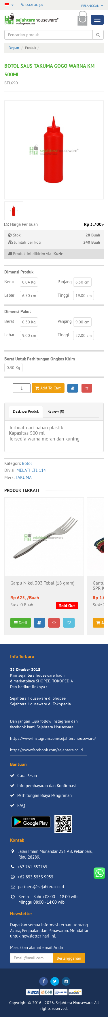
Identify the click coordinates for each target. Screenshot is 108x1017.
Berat (9, 281)
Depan (14, 47)
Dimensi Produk (18, 272)
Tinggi (63, 295)
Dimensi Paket (17, 311)
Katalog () (32, 5)
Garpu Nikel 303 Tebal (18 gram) (42, 583)
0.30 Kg (29, 322)
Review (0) (56, 411)
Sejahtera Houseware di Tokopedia (40, 704)
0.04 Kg (29, 282)
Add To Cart (48, 388)
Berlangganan (69, 958)
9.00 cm (82, 322)
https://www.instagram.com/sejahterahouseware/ (53, 738)
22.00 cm (83, 335)
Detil (20, 622)
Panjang (65, 281)
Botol (27, 463)
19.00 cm (83, 295)
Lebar (9, 295)
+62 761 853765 (32, 867)
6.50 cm (82, 282)
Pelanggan (92, 5)
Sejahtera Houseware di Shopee (38, 698)
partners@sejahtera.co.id (41, 886)
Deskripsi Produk (26, 411)
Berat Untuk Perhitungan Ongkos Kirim (39, 359)
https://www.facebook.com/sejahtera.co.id (46, 749)
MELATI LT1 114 (31, 470)
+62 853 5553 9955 (35, 877)
